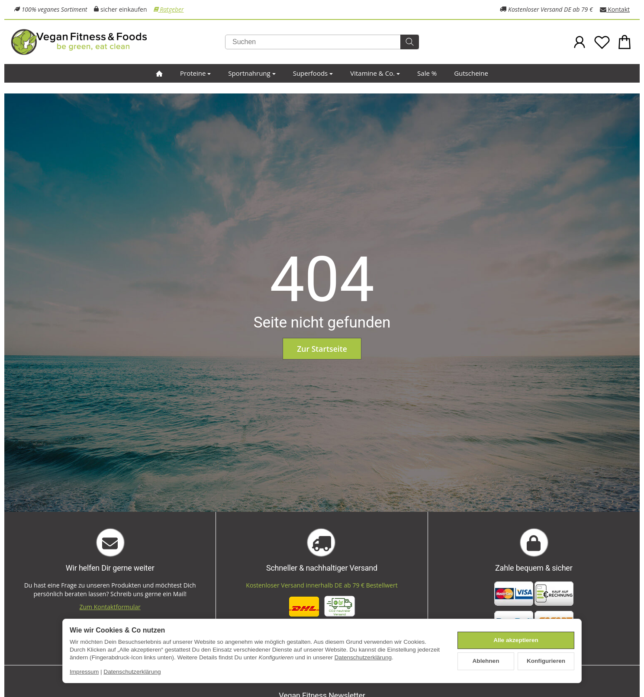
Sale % (427, 73)
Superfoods (313, 73)
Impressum (84, 671)
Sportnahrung (251, 73)
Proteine (195, 73)
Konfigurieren (546, 661)
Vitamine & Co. (375, 73)
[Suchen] (322, 42)
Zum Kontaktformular (110, 607)
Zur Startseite (322, 349)
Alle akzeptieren (515, 640)
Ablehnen (486, 661)
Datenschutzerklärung (363, 657)
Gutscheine (471, 73)
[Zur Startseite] (114, 42)
